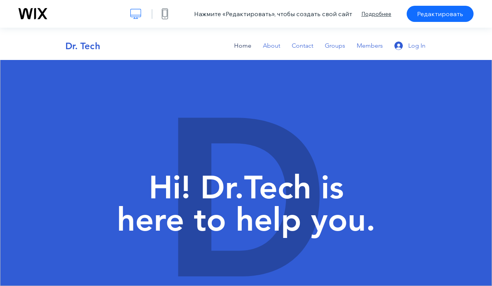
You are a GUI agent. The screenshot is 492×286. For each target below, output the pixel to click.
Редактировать (440, 14)
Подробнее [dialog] (376, 13)
